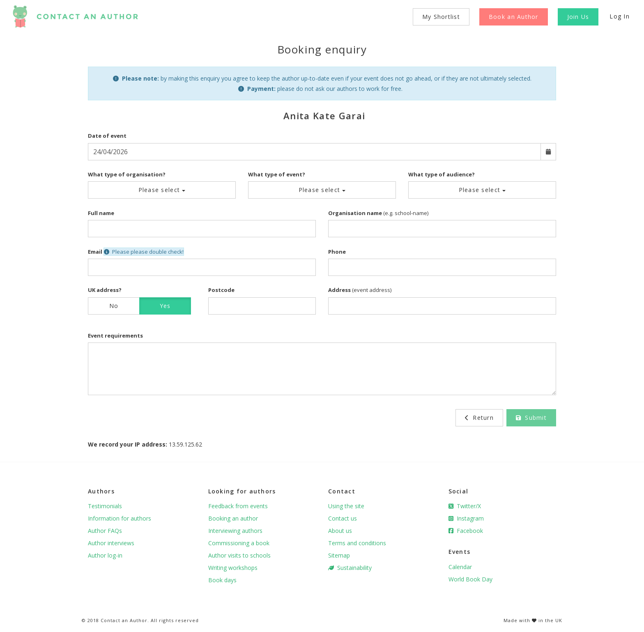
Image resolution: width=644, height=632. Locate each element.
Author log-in (105, 555)
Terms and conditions (357, 543)
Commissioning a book (238, 543)
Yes (165, 306)
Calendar (460, 567)
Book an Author (513, 17)
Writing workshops (233, 568)
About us (340, 531)
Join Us (578, 17)
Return (479, 417)
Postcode (221, 290)
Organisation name (355, 213)
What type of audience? (441, 174)
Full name (101, 213)
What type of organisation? (127, 174)
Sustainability (350, 568)
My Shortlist (441, 17)
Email (95, 251)
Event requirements (115, 335)
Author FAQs (105, 531)
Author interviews (111, 543)
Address (339, 290)
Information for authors (119, 518)
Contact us (342, 518)
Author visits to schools (239, 555)
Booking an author (233, 518)
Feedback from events (238, 506)
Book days (222, 580)
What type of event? (276, 174)
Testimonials (105, 506)
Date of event (107, 135)
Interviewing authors (235, 531)
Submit (531, 417)
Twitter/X (464, 506)
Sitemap (339, 555)
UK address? (105, 290)
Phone (337, 251)
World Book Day (470, 579)
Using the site (346, 506)
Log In (620, 16)
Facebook (465, 531)
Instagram (466, 518)
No (114, 306)
